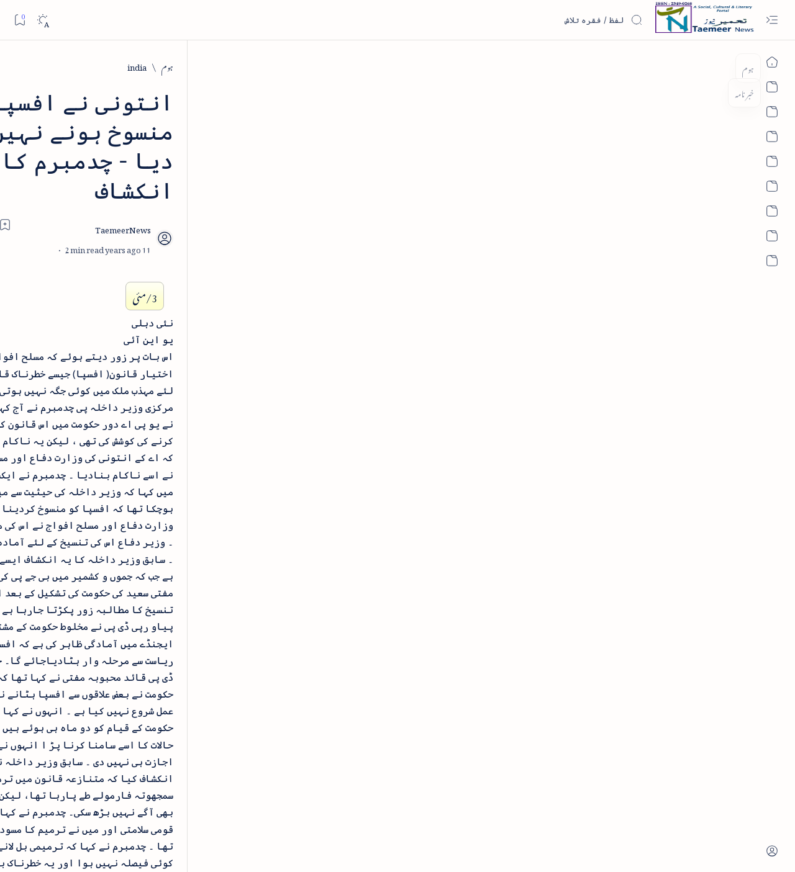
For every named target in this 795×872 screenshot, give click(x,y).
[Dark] (42, 20)
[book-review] (75, 227)
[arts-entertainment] (165, 187)
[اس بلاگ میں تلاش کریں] (549, 20)
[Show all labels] (178, 305)
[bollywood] (165, 227)
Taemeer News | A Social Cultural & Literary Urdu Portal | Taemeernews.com (562, 845)
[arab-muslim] (165, 147)
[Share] (253, 180)
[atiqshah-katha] (75, 187)
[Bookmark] (19, 19)
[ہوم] (710, 66)
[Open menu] (772, 20)
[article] (75, 147)
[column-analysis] (75, 267)
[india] (679, 66)
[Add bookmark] (287, 166)
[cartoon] (165, 267)
